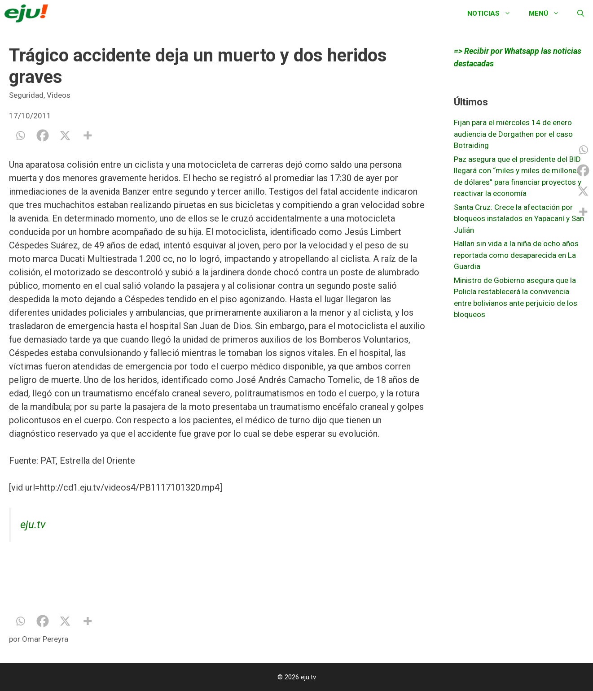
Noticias (493, 13)
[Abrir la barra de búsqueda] (580, 13)
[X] (65, 135)
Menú (548, 13)
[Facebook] (42, 135)
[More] (87, 135)
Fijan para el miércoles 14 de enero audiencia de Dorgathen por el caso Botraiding (513, 134)
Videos (58, 95)
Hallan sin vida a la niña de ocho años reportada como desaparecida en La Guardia (516, 255)
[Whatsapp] (20, 135)
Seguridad (26, 95)
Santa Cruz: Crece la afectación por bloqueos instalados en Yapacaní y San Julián (519, 219)
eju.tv (32, 524)
